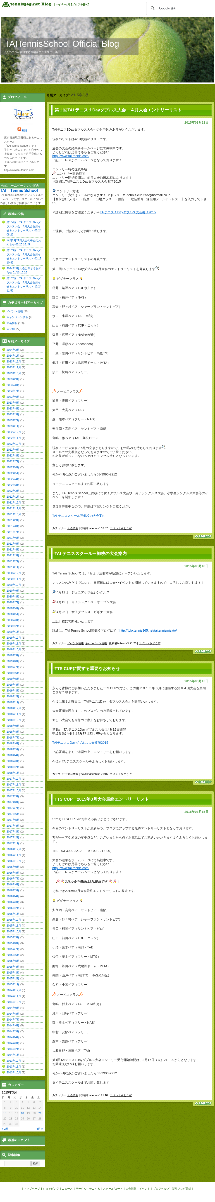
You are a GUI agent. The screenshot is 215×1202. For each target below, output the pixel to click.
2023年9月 (13, 379)
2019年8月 (13, 661)
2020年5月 (13, 614)
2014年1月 (13, 1054)
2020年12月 (14, 573)
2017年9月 (13, 796)
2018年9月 (13, 725)
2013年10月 (14, 1072)
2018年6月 (13, 743)
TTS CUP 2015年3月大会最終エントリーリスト (102, 799)
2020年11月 (14, 579)
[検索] (174, 8)
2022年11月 (14, 438)
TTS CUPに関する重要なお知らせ (87, 668)
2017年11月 (14, 784)
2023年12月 (14, 361)
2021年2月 (13, 561)
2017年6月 (13, 814)
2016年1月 (13, 913)
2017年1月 (13, 843)
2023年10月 (14, 373)
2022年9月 (13, 449)
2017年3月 (13, 831)
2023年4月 (13, 408)
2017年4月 (13, 825)
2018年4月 (13, 755)
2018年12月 (14, 708)
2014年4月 (13, 1037)
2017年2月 (13, 837)
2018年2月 (13, 767)
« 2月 (5, 1128)
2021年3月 (13, 555)
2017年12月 (14, 778)
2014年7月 (13, 1019)
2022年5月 (13, 473)
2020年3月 (13, 620)
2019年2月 (13, 696)
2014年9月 (13, 1007)
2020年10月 (14, 584)
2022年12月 (14, 432)
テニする (94, 1188)
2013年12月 (14, 1060)
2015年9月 (13, 937)
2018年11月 (14, 714)
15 (4, 1113)
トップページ (32, 1188)
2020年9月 (13, 590)
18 (22, 1113)
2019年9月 (13, 655)
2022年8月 (13, 455)
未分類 (11, 329)
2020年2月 (13, 626)
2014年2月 (13, 1049)
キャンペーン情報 (96, 643)
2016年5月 (13, 890)
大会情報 (72, 528)
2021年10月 (14, 514)
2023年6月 (13, 396)
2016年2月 (13, 908)
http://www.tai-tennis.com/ (70, 156)
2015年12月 (14, 919)
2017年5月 (13, 819)
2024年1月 (13, 355)
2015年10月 (14, 931)
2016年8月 (13, 872)
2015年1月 (13, 984)
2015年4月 (13, 966)
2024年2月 (13, 349)
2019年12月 (14, 637)
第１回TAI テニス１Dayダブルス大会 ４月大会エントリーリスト (118, 110)
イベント (144, 1188)
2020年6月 (13, 608)
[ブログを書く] (80, 4)
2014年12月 (14, 990)
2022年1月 (13, 496)
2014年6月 (13, 1025)
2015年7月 (13, 949)
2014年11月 (14, 996)
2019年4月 (13, 684)
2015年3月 (13, 972)
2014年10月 (14, 1002)
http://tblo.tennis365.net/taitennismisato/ (148, 630)
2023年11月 (14, 367)
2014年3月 (13, 1043)
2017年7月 (13, 808)
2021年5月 (13, 543)
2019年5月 (13, 678)
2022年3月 (13, 485)
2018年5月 (13, 749)
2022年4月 (13, 479)
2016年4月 (13, 896)
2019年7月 (13, 667)
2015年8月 (13, 943)
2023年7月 (13, 391)
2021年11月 (14, 508)
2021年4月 (13, 549)
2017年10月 (14, 790)
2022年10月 (14, 443)
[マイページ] (62, 4)
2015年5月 (13, 960)
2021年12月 (14, 502)
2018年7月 (13, 737)
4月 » (39, 1128)
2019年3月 (13, 690)
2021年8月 (13, 526)
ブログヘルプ (161, 1188)
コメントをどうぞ (121, 528)
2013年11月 (14, 1066)
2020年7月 (13, 602)
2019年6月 (13, 673)
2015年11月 (14, 925)
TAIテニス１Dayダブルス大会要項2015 (128, 212)
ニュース (67, 1188)
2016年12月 (14, 849)
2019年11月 (14, 643)
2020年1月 (13, 631)
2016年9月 (13, 866)
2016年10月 (14, 861)
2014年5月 (13, 1031)
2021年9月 (13, 520)
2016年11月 (14, 855)
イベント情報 (75, 643)
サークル (81, 1188)
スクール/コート (113, 1188)
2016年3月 (13, 902)
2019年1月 (13, 702)
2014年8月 (13, 1013)
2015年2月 (13, 978)
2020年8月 (13, 596)
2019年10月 (14, 649)
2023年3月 (13, 414)
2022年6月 (13, 467)
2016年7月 (13, 878)
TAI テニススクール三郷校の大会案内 (78, 515)
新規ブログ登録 (181, 1188)
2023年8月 (13, 385)
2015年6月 (13, 955)
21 (39, 1113)
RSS (25, 130)
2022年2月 (13, 490)
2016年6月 (13, 884)
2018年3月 (13, 761)
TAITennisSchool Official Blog (62, 44)
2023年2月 (13, 420)
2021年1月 (13, 567)
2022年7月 (13, 461)
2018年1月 (13, 772)
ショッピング (51, 1188)
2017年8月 (13, 802)
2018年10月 (14, 720)
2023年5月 (13, 402)
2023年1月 (13, 426)
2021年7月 (13, 532)
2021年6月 (13, 537)
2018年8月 (13, 731)
